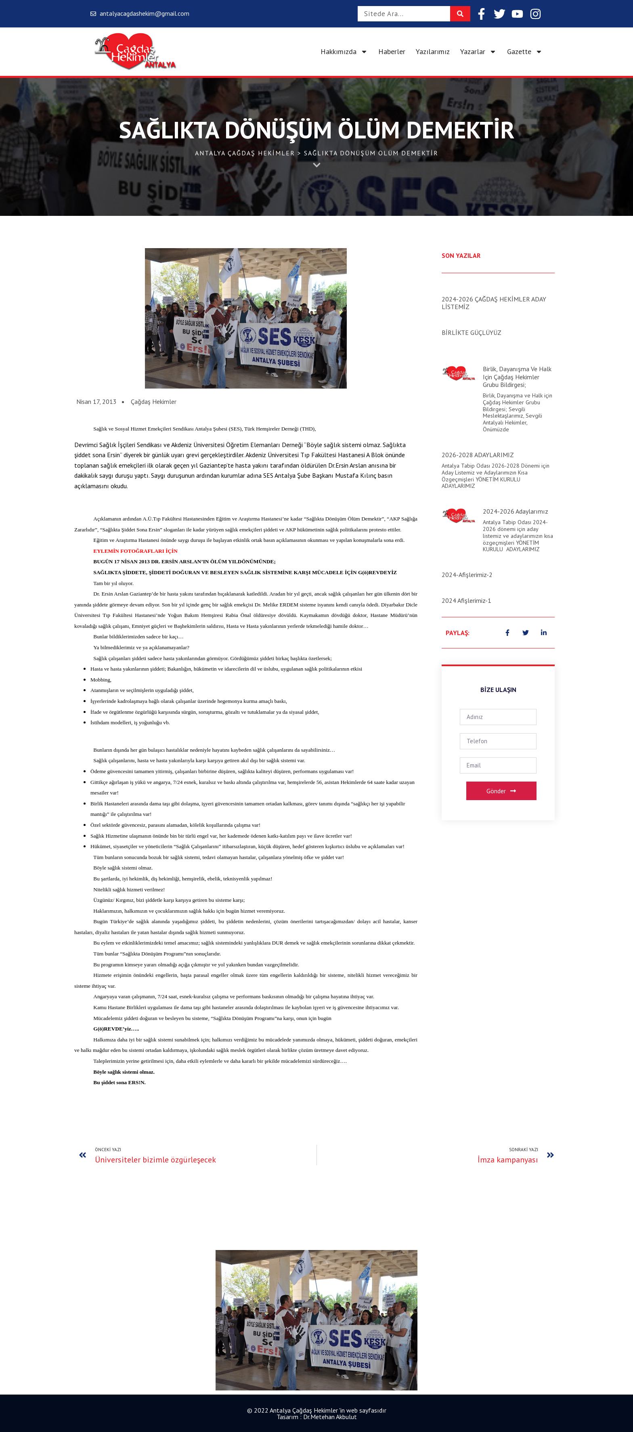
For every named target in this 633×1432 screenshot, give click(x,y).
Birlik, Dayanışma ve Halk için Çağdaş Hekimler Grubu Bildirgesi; (517, 376)
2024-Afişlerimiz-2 (467, 575)
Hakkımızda (344, 51)
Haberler (391, 51)
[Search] (460, 13)
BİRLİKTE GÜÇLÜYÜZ (471, 332)
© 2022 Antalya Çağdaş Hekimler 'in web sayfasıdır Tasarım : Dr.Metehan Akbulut (316, 1413)
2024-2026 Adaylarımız (515, 511)
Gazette (525, 51)
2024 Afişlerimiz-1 (466, 600)
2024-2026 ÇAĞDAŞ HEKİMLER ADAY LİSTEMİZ (494, 303)
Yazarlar (478, 51)
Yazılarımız (433, 51)
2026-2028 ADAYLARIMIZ (478, 455)
